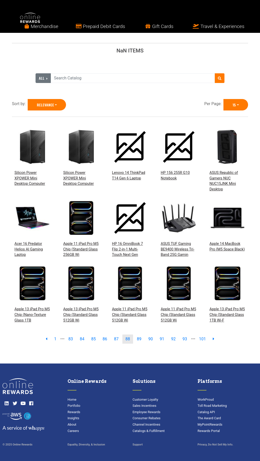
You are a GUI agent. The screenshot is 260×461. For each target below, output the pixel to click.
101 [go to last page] (202, 339)
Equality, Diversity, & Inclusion (86, 444)
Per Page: (214, 103)
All (42, 78)
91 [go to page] (162, 339)
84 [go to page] (82, 339)
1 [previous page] (55, 339)
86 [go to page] (105, 339)
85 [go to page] (93, 339)
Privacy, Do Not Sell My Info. (215, 444)
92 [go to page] (173, 339)
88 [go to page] (127, 339)
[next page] (213, 339)
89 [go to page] (139, 339)
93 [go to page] (185, 339)
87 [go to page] (116, 339)
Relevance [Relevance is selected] (45, 104)
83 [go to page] (70, 339)
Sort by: (20, 103)
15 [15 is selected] (234, 104)
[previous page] (46, 339)
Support (138, 444)
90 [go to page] (150, 339)
